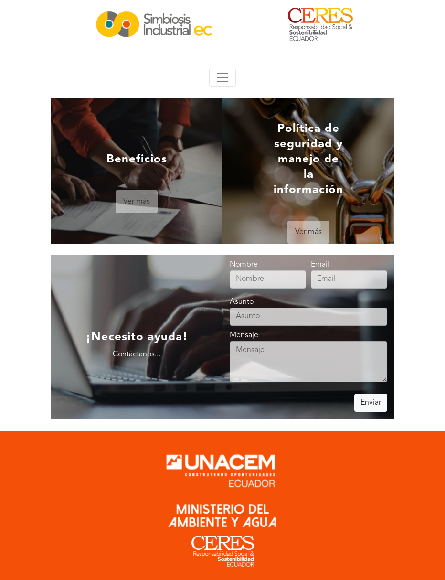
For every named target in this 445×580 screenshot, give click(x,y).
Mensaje (308, 358)
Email (349, 272)
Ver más (136, 201)
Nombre (268, 272)
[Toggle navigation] (222, 77)
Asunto (308, 309)
